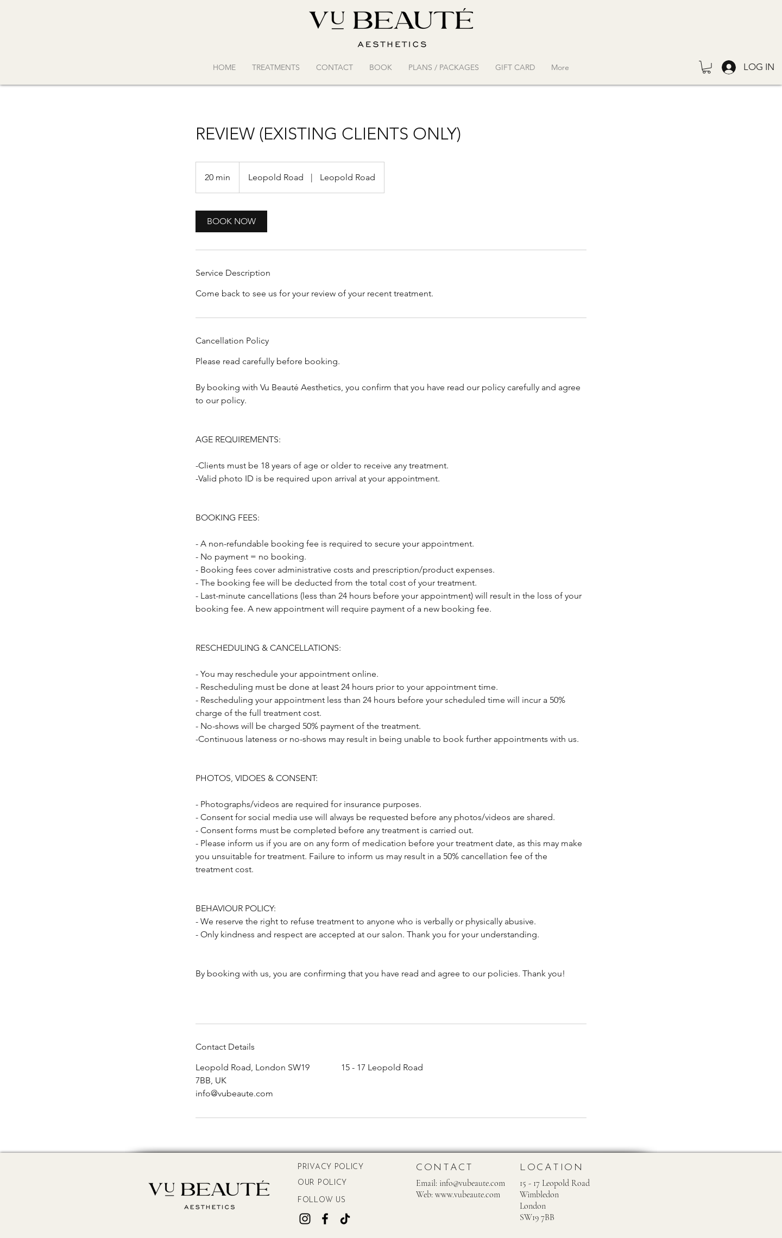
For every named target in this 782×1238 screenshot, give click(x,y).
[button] (706, 67)
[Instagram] (305, 1218)
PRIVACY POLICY (331, 1167)
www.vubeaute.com (467, 1194)
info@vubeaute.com (472, 1183)
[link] (231, 221)
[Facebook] (325, 1218)
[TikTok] (345, 1218)
